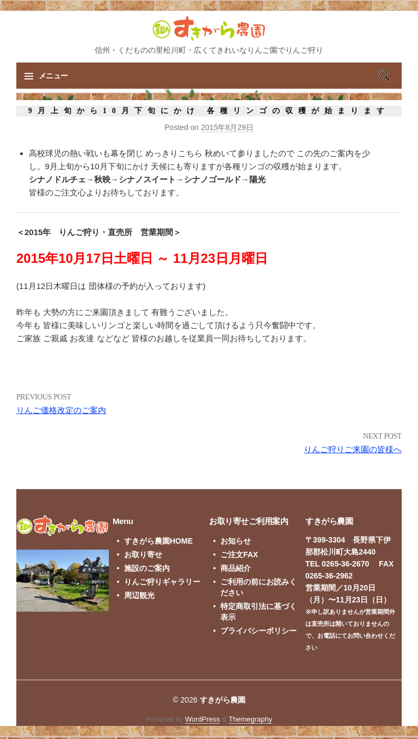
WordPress (202, 719)
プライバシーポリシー (258, 630)
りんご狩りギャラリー (162, 581)
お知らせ (235, 541)
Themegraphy (250, 719)
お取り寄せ (143, 554)
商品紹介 (235, 568)
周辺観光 (139, 595)
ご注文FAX (239, 554)
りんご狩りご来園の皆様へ (353, 449)
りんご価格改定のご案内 (61, 410)
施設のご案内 (147, 568)
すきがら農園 (222, 699)
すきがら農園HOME (158, 541)
